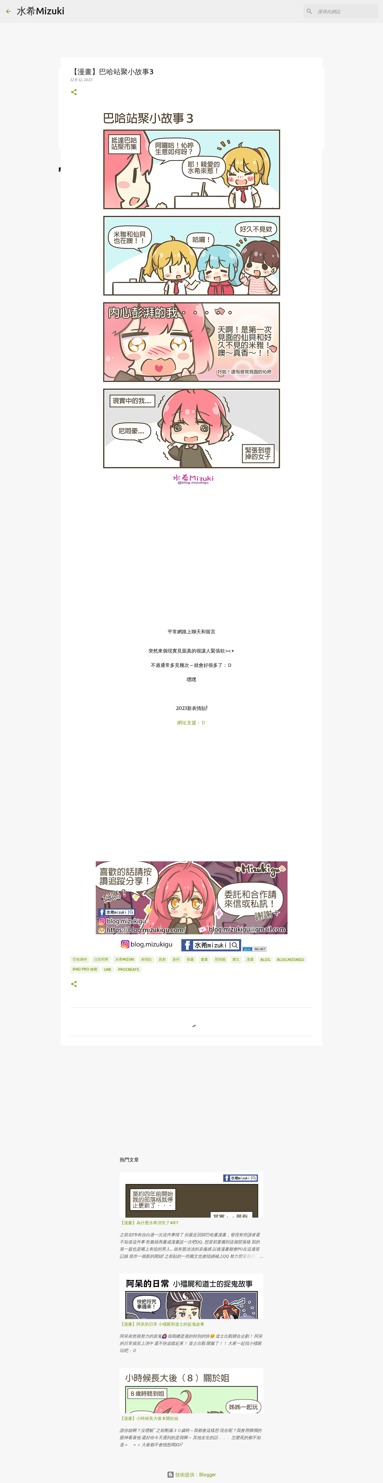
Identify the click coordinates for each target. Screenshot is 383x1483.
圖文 (236, 959)
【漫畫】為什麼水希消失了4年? (149, 1222)
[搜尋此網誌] (346, 11)
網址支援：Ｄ (191, 722)
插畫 (190, 959)
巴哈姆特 (80, 959)
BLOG (265, 960)
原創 (162, 959)
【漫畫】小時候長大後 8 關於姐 (149, 1418)
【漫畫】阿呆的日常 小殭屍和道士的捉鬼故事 (162, 1324)
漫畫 (250, 959)
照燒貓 (220, 959)
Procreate (128, 969)
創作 (176, 959)
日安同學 (101, 959)
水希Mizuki (41, 10)
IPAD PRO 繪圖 (85, 969)
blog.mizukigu (290, 960)
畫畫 (204, 959)
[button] (73, 93)
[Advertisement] (191, 1096)
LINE (107, 969)
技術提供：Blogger (191, 1474)
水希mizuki (124, 959)
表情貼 (146, 959)
